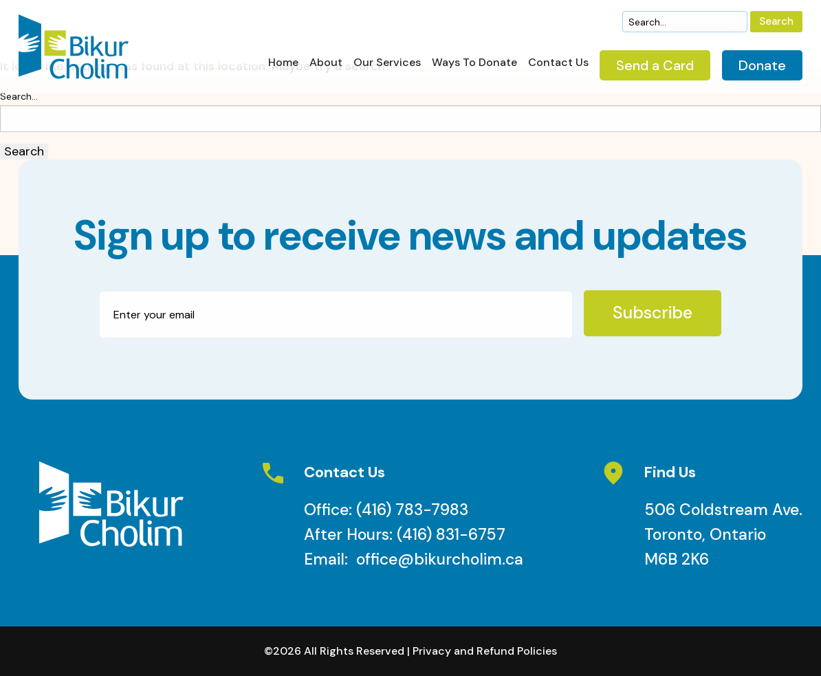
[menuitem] (283, 66)
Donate (762, 65)
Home (283, 63)
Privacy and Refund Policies (485, 651)
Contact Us (558, 63)
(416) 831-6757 (451, 534)
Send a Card (655, 65)
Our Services (387, 63)
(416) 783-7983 (412, 509)
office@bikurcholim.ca (439, 559)
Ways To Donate (474, 63)
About (325, 63)
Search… (19, 96)
